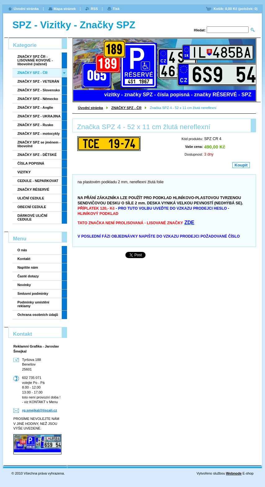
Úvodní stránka (90, 108)
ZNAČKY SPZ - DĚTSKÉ (37, 155)
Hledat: (200, 30)
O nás (22, 250)
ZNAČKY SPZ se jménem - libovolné (39, 144)
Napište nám (27, 267)
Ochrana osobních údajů (37, 314)
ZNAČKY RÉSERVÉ (33, 189)
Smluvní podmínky (32, 293)
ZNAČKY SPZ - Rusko (35, 125)
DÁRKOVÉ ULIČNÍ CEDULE (32, 217)
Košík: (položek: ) (235, 9)
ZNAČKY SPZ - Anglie (35, 107)
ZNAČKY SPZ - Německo (37, 99)
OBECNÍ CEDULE (31, 207)
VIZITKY (24, 172)
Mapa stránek (65, 9)
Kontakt (23, 259)
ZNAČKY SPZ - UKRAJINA (39, 116)
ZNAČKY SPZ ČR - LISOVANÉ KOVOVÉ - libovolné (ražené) (35, 60)
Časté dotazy (28, 276)
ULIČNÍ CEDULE (30, 198)
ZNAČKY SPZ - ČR (126, 108)
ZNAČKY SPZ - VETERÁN (38, 81)
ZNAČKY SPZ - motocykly (38, 133)
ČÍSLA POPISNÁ (30, 163)
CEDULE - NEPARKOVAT (37, 181)
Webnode (233, 473)
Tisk (116, 9)
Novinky (24, 285)
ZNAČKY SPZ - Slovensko (38, 90)
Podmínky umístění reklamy (33, 304)
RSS (94, 9)
